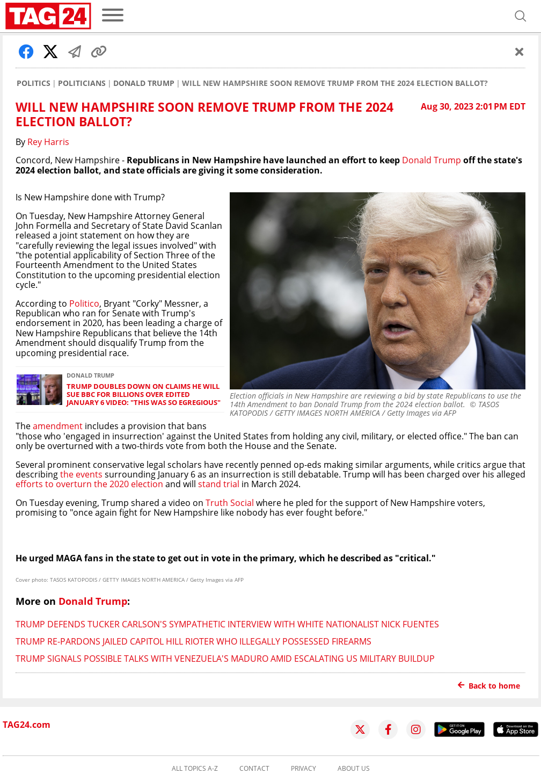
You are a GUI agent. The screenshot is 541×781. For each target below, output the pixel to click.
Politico (84, 303)
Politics (33, 83)
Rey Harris (48, 142)
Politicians (82, 83)
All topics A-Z (195, 768)
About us (354, 768)
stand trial (219, 484)
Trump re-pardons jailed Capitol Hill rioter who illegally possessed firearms (193, 641)
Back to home (489, 686)
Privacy (303, 768)
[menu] (112, 15)
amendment (58, 426)
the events (80, 474)
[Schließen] (519, 51)
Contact (254, 768)
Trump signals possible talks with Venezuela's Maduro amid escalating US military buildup (225, 658)
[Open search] (521, 16)
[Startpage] (48, 16)
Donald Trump (143, 83)
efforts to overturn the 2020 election (89, 484)
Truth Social (230, 503)
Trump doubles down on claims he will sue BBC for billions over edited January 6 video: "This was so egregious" (144, 394)
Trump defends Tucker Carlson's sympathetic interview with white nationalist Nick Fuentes (227, 624)
